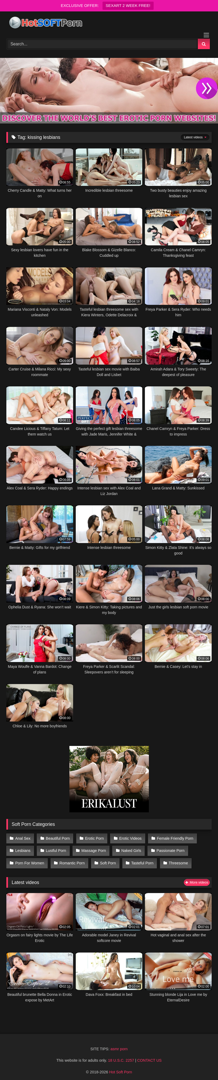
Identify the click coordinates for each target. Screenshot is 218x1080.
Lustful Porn (55, 849)
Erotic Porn (92, 838)
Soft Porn (106, 860)
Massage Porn (92, 849)
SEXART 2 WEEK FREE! (128, 5)
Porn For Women (29, 860)
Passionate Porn (168, 849)
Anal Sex (22, 838)
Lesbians (22, 849)
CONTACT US (149, 1057)
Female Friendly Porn (172, 838)
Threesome (175, 860)
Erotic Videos (128, 838)
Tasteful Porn (140, 860)
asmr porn (119, 1045)
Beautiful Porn (57, 838)
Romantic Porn (71, 860)
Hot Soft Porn (120, 1068)
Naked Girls (129, 849)
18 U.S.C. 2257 (121, 1057)
